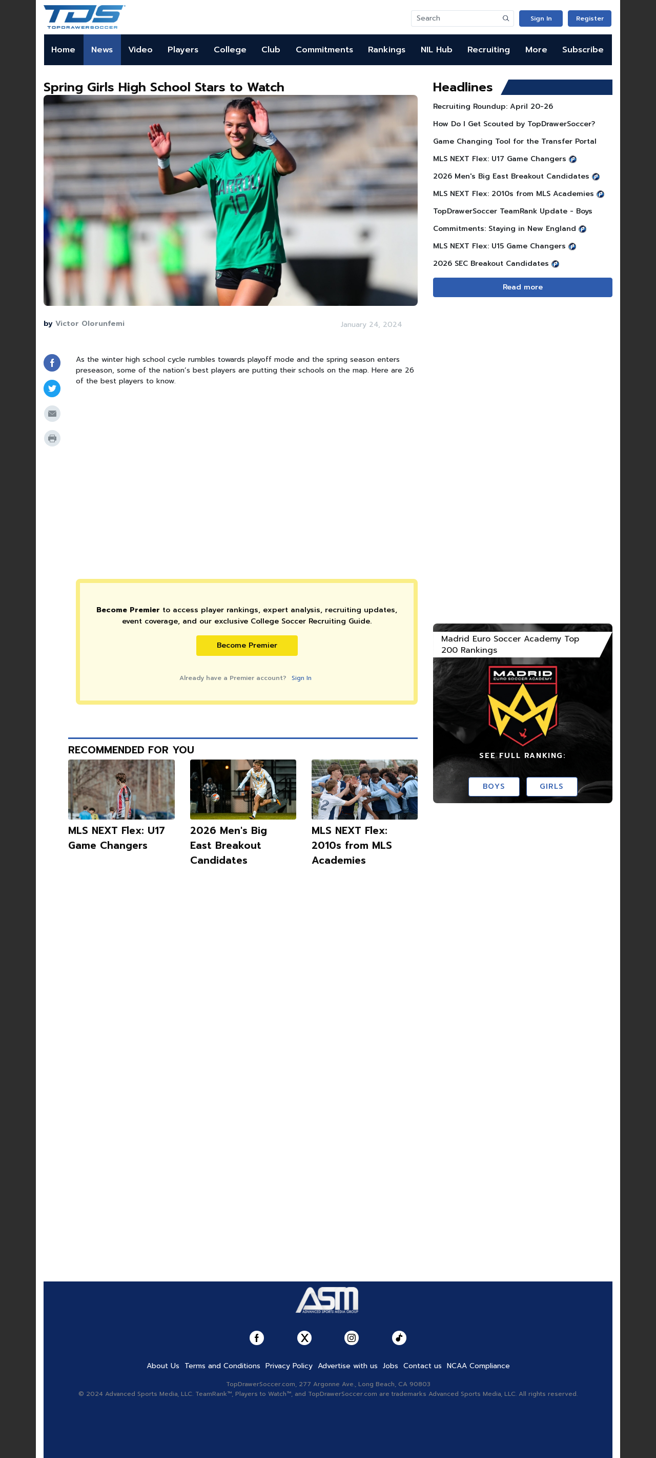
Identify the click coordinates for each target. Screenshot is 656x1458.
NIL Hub (437, 50)
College (230, 50)
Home (63, 50)
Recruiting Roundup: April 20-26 (493, 106)
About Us (163, 1365)
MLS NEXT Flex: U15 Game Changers (499, 246)
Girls (552, 786)
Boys (494, 786)
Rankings (386, 50)
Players (183, 50)
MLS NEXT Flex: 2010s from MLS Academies (352, 845)
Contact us (422, 1365)
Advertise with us (348, 1365)
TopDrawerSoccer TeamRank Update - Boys (512, 211)
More (536, 50)
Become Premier (247, 645)
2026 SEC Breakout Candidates (491, 263)
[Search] (455, 18)
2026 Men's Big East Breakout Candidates (228, 845)
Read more (523, 287)
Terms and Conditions (222, 1365)
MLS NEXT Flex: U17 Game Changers (116, 838)
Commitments (324, 50)
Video (140, 50)
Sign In (541, 18)
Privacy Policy (289, 1365)
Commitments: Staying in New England (504, 228)
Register (590, 18)
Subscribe (583, 50)
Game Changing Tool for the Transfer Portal (515, 141)
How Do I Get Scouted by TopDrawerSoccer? (514, 124)
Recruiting (488, 50)
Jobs (390, 1365)
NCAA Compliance (478, 1365)
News (102, 50)
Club (270, 50)
